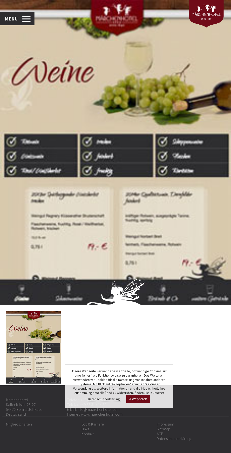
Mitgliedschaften (19, 424)
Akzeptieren (138, 399)
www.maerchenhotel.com (101, 414)
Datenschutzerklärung (174, 438)
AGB (160, 433)
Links (85, 428)
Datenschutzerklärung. (104, 399)
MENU (11, 19)
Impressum (165, 424)
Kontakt (88, 433)
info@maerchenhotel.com (99, 409)
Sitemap (163, 428)
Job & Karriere (93, 424)
